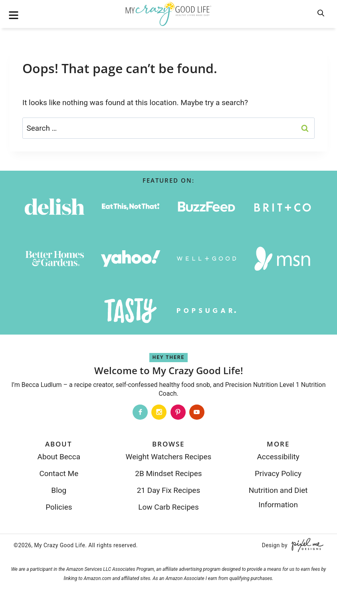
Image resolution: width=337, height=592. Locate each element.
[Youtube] (196, 412)
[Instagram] (159, 412)
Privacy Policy (278, 473)
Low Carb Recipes (168, 507)
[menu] (13, 15)
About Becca (59, 456)
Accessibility (278, 456)
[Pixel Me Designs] (305, 545)
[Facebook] (140, 412)
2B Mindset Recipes (168, 473)
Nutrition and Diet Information (278, 497)
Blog (58, 490)
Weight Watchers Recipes (169, 456)
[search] (321, 13)
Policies (59, 507)
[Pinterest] (178, 412)
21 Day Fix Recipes (168, 490)
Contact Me (58, 473)
